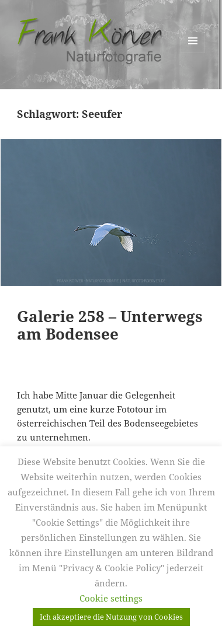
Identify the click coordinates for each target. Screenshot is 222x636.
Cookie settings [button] (111, 598)
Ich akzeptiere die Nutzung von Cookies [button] (111, 616)
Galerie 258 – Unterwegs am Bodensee (110, 325)
